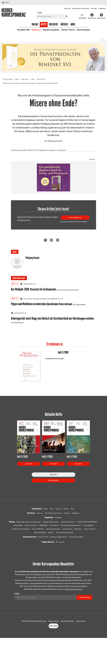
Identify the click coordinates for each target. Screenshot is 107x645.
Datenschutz (53, 622)
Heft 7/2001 (41, 79)
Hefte (43, 24)
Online (35, 24)
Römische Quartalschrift (64, 534)
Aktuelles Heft (21, 29)
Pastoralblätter (88, 527)
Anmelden (83, 222)
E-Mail (16, 595)
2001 (32, 79)
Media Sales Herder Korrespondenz (28, 523)
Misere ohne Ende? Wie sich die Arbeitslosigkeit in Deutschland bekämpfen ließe (30, 83)
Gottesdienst (53, 527)
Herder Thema (68, 29)
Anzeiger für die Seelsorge (21, 530)
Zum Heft (28, 465)
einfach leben (18, 527)
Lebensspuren (67, 530)
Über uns (67, 8)
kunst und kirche (89, 530)
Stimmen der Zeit (31, 527)
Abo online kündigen (76, 538)
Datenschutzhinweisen (74, 590)
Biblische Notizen (40, 534)
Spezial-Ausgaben (51, 29)
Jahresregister (85, 29)
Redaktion (102, 8)
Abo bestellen (53, 481)
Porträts (94, 8)
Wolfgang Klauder (55, 141)
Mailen (58, 240)
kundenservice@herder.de (58, 538)
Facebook (61, 543)
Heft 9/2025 (17, 314)
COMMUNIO (43, 527)
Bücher (64, 24)
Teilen (46, 240)
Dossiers (53, 24)
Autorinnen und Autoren (80, 8)
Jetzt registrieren (75, 218)
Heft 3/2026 (26, 284)
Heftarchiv (35, 29)
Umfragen (58, 519)
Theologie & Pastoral (68, 523)
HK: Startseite (7, 79)
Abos (72, 24)
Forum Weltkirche (38, 530)
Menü (7, 2)
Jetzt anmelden (84, 598)
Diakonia (51, 534)
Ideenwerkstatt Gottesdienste (70, 527)
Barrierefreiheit (67, 622)
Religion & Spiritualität (50, 523)
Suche (40, 12)
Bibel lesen (78, 530)
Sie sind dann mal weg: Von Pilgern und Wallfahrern (39, 299)
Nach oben (53, 627)
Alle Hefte (53, 476)
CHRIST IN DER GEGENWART (87, 523)
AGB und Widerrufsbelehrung (33, 622)
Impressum (81, 622)
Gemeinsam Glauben (53, 530)
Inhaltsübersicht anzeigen (55, 359)
